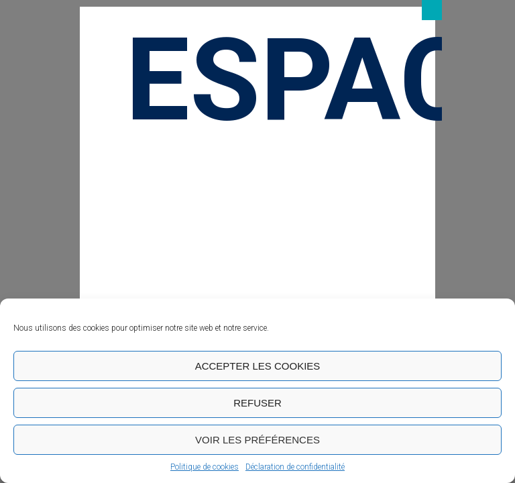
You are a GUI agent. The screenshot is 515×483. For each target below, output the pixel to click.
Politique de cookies (204, 467)
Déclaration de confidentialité (295, 467)
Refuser (257, 403)
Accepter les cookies (258, 366)
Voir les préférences (257, 439)
